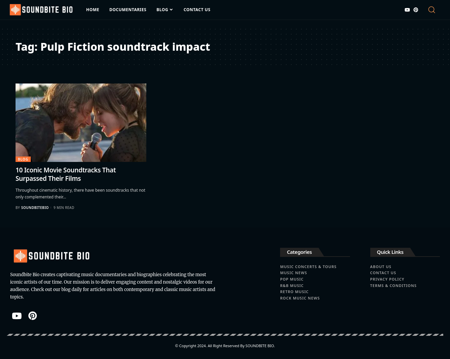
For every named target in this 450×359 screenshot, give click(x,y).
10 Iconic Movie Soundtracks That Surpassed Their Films (66, 174)
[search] (433, 10)
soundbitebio (35, 207)
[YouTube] (407, 10)
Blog (23, 159)
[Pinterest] (416, 10)
